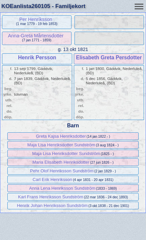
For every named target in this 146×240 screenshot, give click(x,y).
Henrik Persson (37, 57)
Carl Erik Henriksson (52, 179)
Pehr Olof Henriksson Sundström (62, 170)
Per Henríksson (35, 19)
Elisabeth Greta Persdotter (109, 57)
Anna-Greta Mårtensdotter (35, 35)
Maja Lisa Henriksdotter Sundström (61, 144)
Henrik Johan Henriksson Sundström (52, 205)
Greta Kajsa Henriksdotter (61, 136)
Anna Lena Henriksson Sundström (62, 188)
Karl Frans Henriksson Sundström (50, 196)
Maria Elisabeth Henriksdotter (61, 162)
